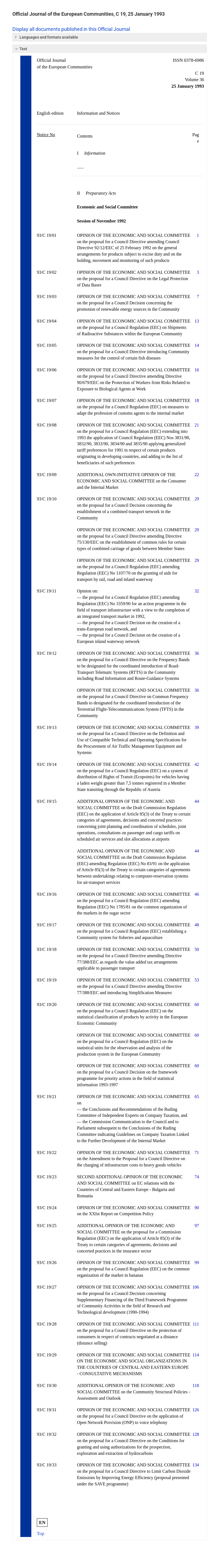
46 (197, 894)
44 (197, 801)
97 (197, 1225)
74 (197, 1176)
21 (197, 425)
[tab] (110, 37)
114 (195, 1355)
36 (197, 653)
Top (40, 1533)
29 (197, 499)
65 (197, 1096)
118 (195, 1385)
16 (197, 369)
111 (196, 1324)
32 (197, 591)
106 (195, 1287)
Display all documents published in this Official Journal (71, 29)
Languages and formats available (46, 37)
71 (197, 1152)
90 (197, 1207)
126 (195, 1409)
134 (195, 1465)
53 (197, 980)
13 (197, 321)
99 (197, 1262)
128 (195, 1434)
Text (20, 49)
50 (197, 949)
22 (197, 474)
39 (197, 727)
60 (197, 1004)
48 (197, 924)
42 (197, 764)
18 (197, 400)
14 (197, 345)
